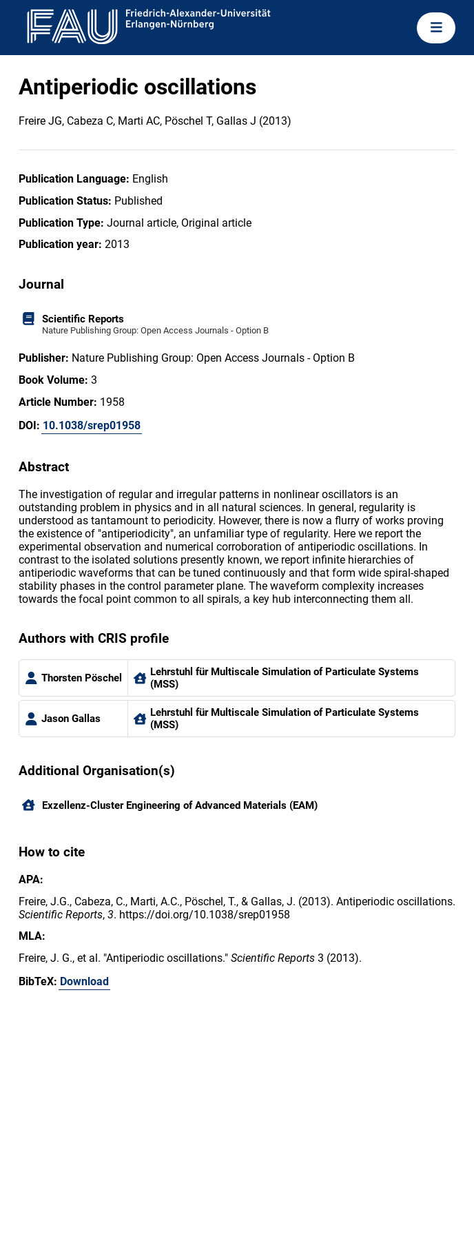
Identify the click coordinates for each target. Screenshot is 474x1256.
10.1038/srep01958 (92, 425)
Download (84, 981)
